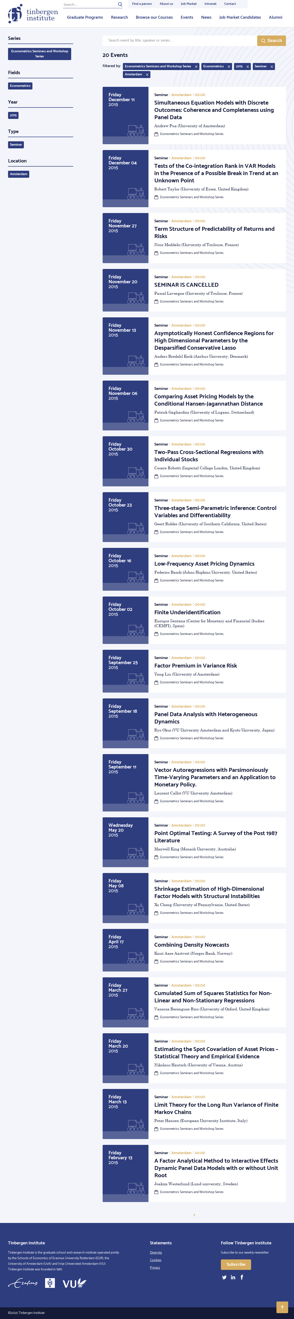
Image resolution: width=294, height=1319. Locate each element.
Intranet (210, 4)
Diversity (156, 1253)
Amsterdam (18, 174)
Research (119, 17)
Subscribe (236, 1264)
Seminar (16, 145)
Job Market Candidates (240, 17)
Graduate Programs (85, 17)
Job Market (189, 4)
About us (166, 4)
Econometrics (20, 86)
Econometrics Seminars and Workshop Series (39, 54)
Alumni (275, 17)
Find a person (142, 4)
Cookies (155, 1260)
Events (187, 17)
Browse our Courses (154, 17)
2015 (13, 115)
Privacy (155, 1268)
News (206, 17)
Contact (230, 4)
